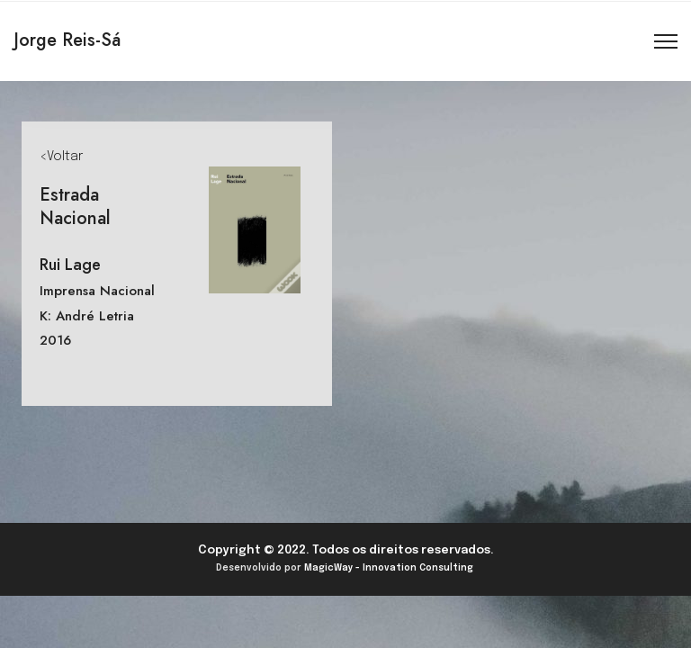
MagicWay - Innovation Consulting (388, 567)
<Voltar (61, 156)
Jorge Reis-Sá (67, 40)
